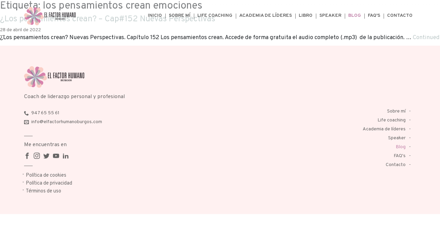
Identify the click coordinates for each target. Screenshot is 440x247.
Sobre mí (179, 16)
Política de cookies (46, 175)
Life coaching (214, 16)
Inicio (155, 16)
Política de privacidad (49, 183)
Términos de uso (43, 191)
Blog (354, 16)
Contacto (399, 16)
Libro (305, 16)
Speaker (330, 16)
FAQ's (374, 16)
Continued (426, 37)
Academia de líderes (265, 16)
